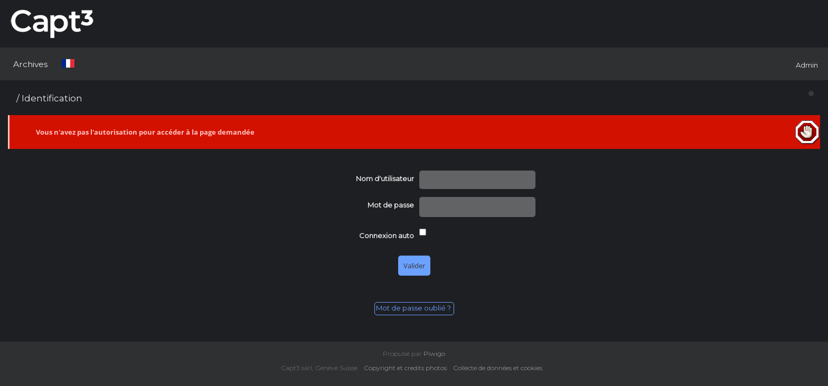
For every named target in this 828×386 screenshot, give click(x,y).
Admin (807, 65)
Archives (30, 64)
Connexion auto (386, 235)
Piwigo (434, 353)
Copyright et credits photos (407, 368)
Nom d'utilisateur (385, 178)
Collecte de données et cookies (500, 368)
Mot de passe (391, 205)
